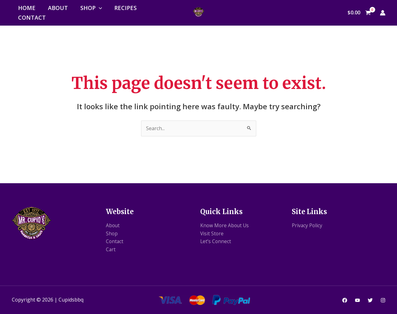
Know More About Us (225, 225)
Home (26, 8)
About (58, 8)
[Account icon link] (382, 13)
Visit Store (212, 233)
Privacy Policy (307, 225)
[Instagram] (382, 300)
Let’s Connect (216, 241)
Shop (91, 8)
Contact (32, 17)
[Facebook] (344, 300)
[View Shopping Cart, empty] (359, 13)
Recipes (125, 8)
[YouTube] (357, 300)
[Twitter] (370, 300)
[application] (99, 8)
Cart (111, 249)
